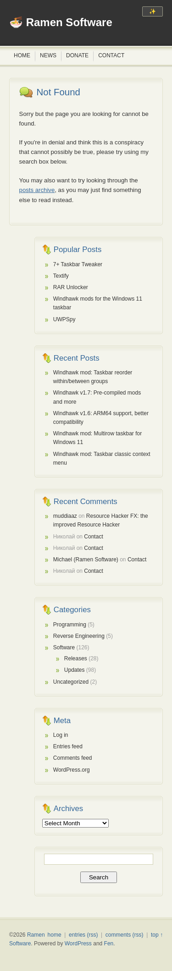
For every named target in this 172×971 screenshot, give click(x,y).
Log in (60, 735)
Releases (75, 658)
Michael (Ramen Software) (85, 559)
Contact (111, 55)
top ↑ (157, 935)
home (54, 935)
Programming (69, 624)
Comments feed (72, 758)
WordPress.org (71, 770)
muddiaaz (65, 516)
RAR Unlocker (70, 287)
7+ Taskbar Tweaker (77, 264)
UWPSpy (64, 319)
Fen (109, 943)
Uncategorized (71, 682)
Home (22, 55)
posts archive (37, 190)
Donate (77, 55)
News (48, 55)
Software (64, 647)
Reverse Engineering (79, 636)
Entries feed (68, 746)
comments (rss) (124, 935)
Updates (74, 670)
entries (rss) (83, 935)
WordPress (78, 943)
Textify (61, 276)
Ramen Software (69, 22)
